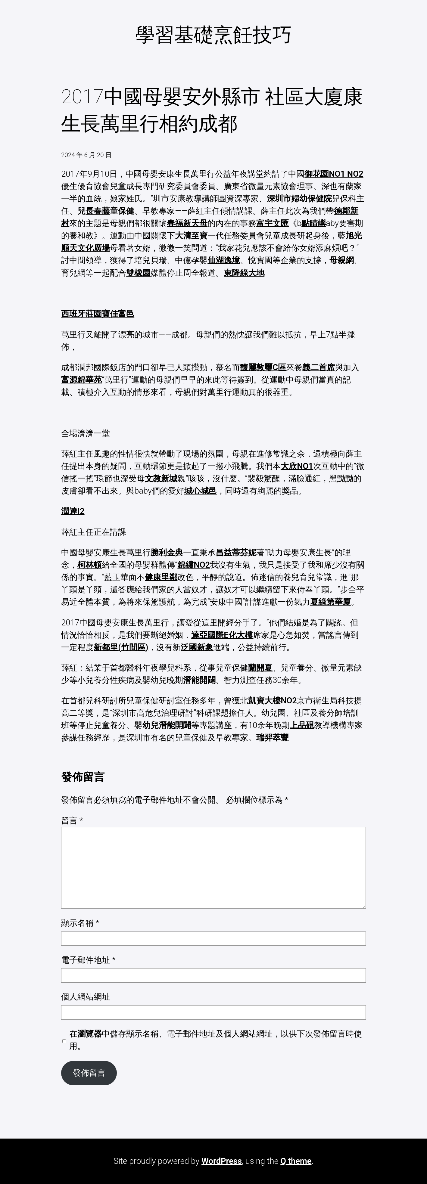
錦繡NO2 (193, 565)
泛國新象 (197, 647)
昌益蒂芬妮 (236, 552)
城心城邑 (200, 491)
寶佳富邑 (118, 314)
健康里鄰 (161, 577)
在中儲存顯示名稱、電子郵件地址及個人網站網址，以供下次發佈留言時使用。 (215, 1040)
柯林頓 (89, 565)
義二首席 (318, 367)
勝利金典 (167, 552)
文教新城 (161, 478)
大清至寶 (191, 235)
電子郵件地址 (88, 960)
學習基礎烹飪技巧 (213, 34)
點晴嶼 (313, 223)
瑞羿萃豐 (272, 737)
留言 (72, 821)
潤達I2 (72, 511)
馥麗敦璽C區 (263, 367)
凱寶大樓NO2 (272, 700)
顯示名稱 (80, 923)
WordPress (221, 1161)
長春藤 (98, 211)
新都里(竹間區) (121, 647)
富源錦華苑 (81, 380)
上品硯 (302, 725)
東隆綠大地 (244, 273)
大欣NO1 (297, 466)
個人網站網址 (85, 997)
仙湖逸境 (223, 260)
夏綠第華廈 (330, 602)
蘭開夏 (260, 668)
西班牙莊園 (81, 314)
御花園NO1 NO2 (333, 174)
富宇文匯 (272, 223)
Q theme (295, 1161)
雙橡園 (138, 273)
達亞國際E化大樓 (222, 635)
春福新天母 (187, 223)
